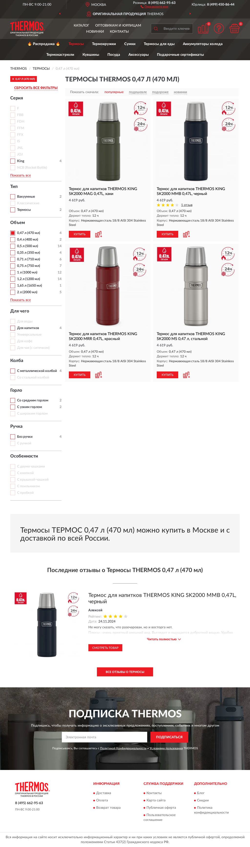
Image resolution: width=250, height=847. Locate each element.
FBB (20, 115)
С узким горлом (29, 407)
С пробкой (25, 493)
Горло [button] (16, 390)
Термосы (76, 44)
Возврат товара (108, 808)
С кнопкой (25, 473)
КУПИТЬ (79, 234)
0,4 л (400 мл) (27, 239)
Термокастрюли (60, 55)
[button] (154, 6)
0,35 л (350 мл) (28, 252)
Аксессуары (138, 55)
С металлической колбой (37, 371)
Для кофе (24, 341)
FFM (20, 128)
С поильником (28, 486)
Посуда (113, 55)
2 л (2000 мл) (27, 292)
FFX (20, 134)
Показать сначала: (84, 92)
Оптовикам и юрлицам (118, 25)
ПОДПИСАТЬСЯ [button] (169, 737)
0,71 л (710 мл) (28, 259)
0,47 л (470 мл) (28, 233)
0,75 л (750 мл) (28, 266)
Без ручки (24, 436)
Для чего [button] (19, 311)
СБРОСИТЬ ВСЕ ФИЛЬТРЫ (36, 88)
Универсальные (29, 334)
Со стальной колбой (33, 377)
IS (18, 141)
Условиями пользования (166, 748)
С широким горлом (32, 413)
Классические (28, 203)
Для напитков (28, 328)
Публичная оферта (161, 808)
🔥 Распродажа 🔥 (43, 44)
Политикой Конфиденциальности (123, 748)
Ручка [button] (16, 426)
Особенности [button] (24, 456)
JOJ (20, 154)
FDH (20, 121)
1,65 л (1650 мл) (29, 285)
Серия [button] (16, 98)
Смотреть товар (105, 647)
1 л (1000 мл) (27, 272)
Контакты (119, 31)
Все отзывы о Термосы (125, 672)
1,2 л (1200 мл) (28, 279)
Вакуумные (26, 196)
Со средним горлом (32, 400)
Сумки (129, 44)
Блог (201, 793)
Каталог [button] (81, 25)
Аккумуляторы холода (203, 44)
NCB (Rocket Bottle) (32, 167)
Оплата (102, 800)
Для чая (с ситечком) (33, 348)
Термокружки (104, 44)
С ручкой (24, 443)
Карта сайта (156, 800)
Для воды (24, 321)
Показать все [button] (20, 175)
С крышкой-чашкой (33, 479)
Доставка (103, 793)
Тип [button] (14, 187)
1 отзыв (186, 205)
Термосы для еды (159, 44)
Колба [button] (16, 361)
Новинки (95, 31)
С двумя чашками (31, 466)
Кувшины (91, 55)
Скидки (203, 800)
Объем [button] (17, 223)
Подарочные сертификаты (180, 55)
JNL (20, 148)
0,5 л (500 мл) (27, 246)
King (20, 161)
